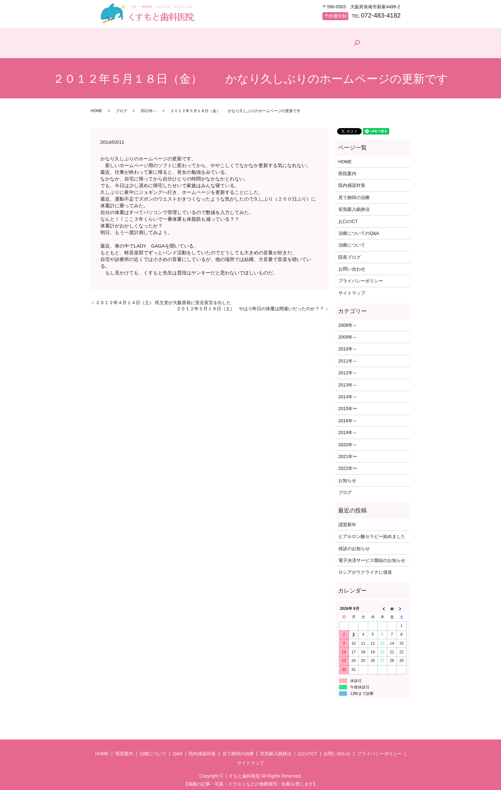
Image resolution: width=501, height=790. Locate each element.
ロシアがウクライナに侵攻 (365, 569)
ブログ (121, 108)
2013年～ (347, 382)
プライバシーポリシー (360, 278)
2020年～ (347, 441)
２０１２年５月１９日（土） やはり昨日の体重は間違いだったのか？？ (250, 305)
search (394, 41)
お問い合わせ (351, 266)
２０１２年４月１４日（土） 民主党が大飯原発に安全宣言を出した (163, 299)
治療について (190, 49)
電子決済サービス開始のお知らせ (371, 557)
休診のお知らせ (354, 545)
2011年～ (347, 358)
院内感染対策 (268, 49)
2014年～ (347, 393)
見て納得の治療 (317, 49)
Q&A (228, 49)
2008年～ (347, 322)
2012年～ (149, 108)
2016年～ (347, 417)
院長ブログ (363, 48)
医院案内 (148, 49)
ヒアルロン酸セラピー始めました (371, 533)
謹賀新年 (347, 521)
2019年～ (347, 429)
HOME (112, 49)
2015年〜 (347, 406)
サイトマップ (351, 290)
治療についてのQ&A (358, 230)
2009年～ (347, 334)
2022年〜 (347, 465)
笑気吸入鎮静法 (354, 206)
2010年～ (347, 346)
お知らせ (347, 477)
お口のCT (348, 218)
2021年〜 (347, 453)
